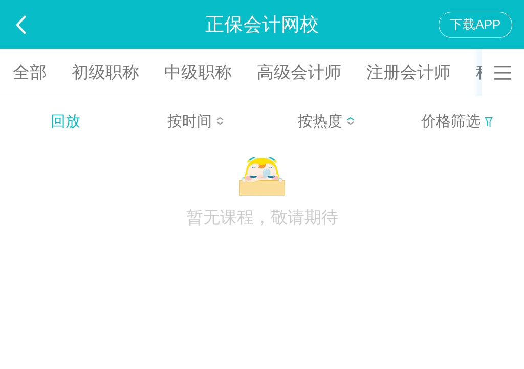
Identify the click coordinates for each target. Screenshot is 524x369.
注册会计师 (408, 72)
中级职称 (198, 72)
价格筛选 (457, 121)
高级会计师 (299, 72)
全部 (30, 72)
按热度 (326, 121)
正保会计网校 (262, 24)
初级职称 (105, 72)
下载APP (475, 24)
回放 (65, 121)
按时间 (195, 121)
